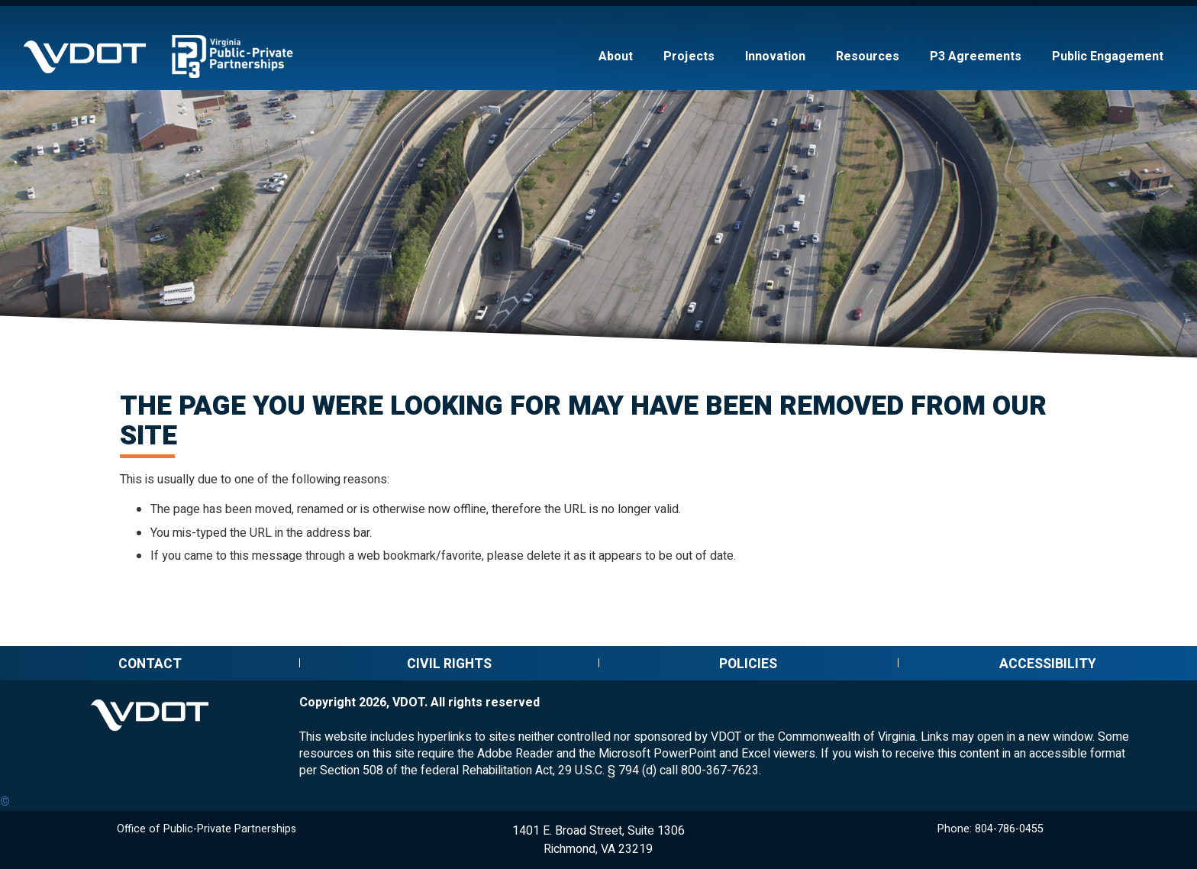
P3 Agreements (975, 56)
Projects (689, 56)
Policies (748, 664)
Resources (867, 56)
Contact (150, 664)
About (615, 56)
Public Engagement (1107, 56)
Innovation (775, 56)
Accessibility (1047, 664)
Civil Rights (449, 664)
